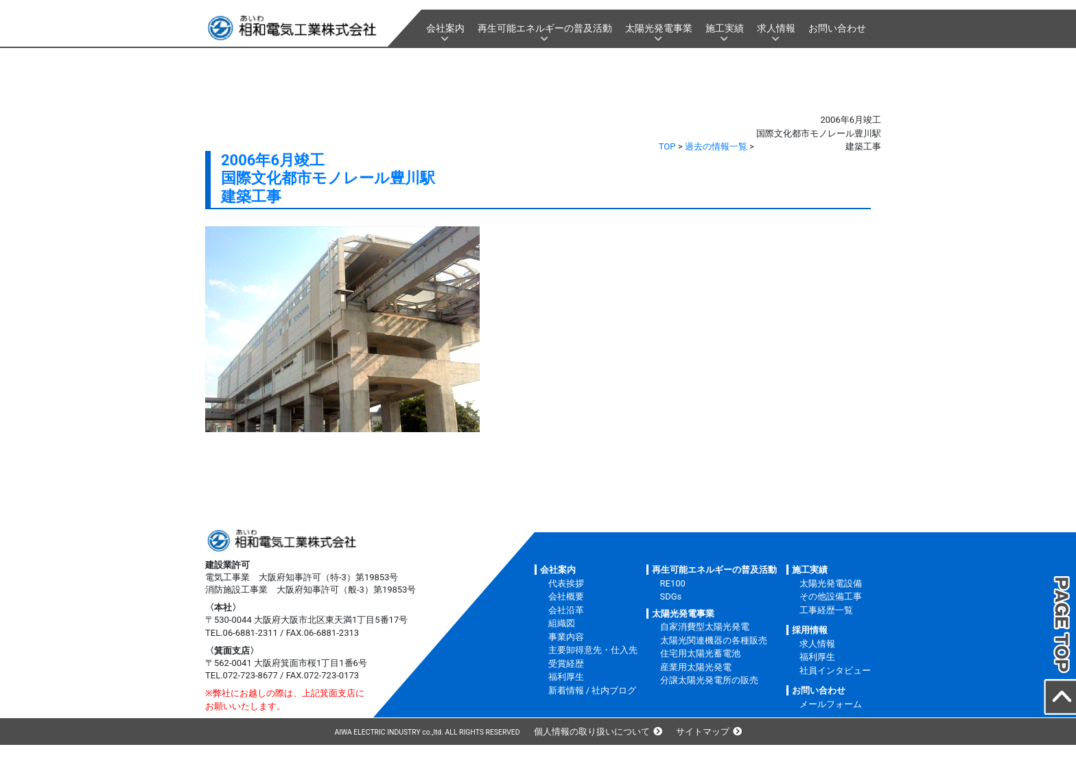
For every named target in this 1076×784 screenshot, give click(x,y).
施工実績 (724, 28)
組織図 (561, 623)
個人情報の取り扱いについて (592, 731)
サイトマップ (702, 731)
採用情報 (810, 630)
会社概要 (566, 596)
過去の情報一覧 (716, 146)
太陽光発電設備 (830, 583)
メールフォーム (830, 704)
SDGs (671, 596)
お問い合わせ (837, 28)
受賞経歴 (566, 663)
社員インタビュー (835, 670)
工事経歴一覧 (826, 610)
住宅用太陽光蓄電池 (700, 653)
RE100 (673, 583)
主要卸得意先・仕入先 (593, 650)
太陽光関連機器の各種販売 (713, 640)
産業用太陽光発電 (696, 667)
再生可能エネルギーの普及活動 (545, 28)
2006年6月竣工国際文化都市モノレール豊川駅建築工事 (328, 178)
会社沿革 (566, 610)
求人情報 (776, 28)
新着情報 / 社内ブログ (592, 690)
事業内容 (566, 637)
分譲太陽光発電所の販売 (709, 680)
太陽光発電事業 (658, 28)
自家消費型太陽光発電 (704, 626)
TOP (667, 146)
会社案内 (445, 28)
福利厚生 (566, 677)
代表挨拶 (566, 583)
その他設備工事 (830, 596)
